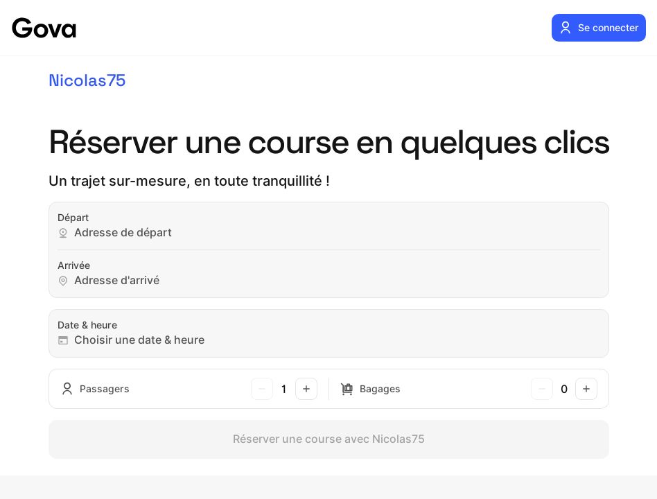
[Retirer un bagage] (542, 389)
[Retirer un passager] (262, 389)
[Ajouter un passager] (306, 389)
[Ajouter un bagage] (586, 389)
